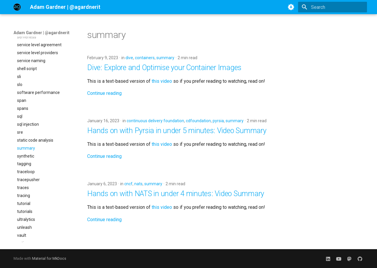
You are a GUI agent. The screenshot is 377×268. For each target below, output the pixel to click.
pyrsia (218, 120)
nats (138, 183)
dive (129, 57)
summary (165, 57)
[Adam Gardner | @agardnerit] (17, 7)
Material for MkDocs (49, 258)
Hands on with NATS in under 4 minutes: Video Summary (175, 193)
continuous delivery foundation (155, 120)
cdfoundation (198, 120)
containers (145, 57)
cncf (128, 183)
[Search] (332, 7)
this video (162, 81)
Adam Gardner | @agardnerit (42, 32)
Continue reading (104, 93)
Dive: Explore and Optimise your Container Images (164, 67)
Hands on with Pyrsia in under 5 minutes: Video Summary (177, 130)
